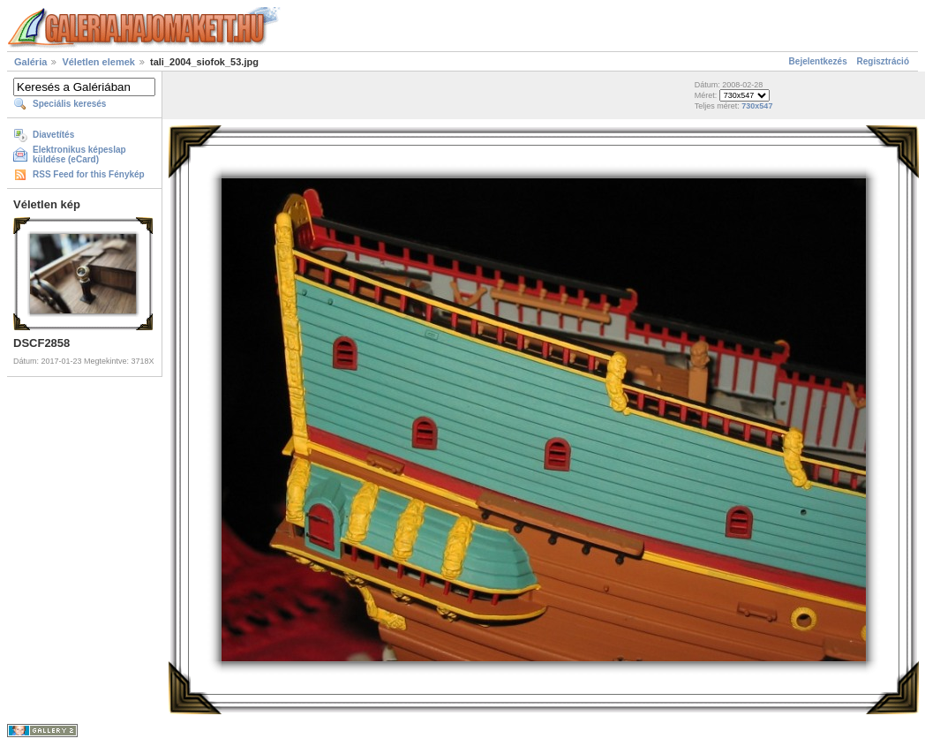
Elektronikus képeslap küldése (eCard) (79, 154)
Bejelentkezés (818, 61)
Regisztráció (883, 61)
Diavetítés (53, 134)
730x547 (756, 106)
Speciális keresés (69, 104)
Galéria (30, 62)
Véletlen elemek (98, 62)
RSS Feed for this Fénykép (89, 174)
